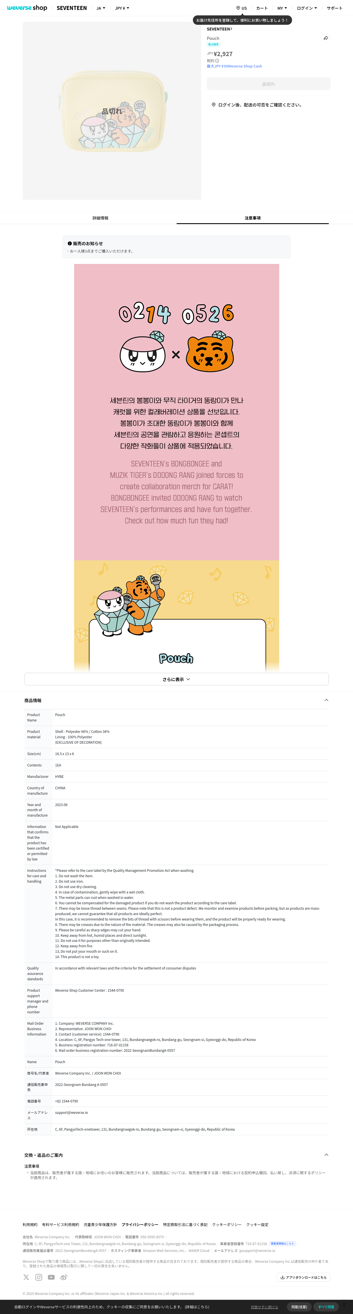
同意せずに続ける (264, 1306)
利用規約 (30, 1224)
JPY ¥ (120, 8)
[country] (241, 8)
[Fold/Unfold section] (176, 700)
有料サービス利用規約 (60, 1224)
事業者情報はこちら (282, 1243)
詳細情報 (101, 218)
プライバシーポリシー (140, 1224)
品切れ (268, 84)
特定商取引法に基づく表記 (185, 1224)
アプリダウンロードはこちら (303, 1277)
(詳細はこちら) (196, 1306)
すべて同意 (326, 1306)
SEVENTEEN (218, 28)
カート (262, 8)
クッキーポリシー (227, 1224)
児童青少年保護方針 (100, 1224)
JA (98, 8)
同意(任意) (299, 1306)
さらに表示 (176, 679)
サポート (335, 8)
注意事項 (253, 218)
